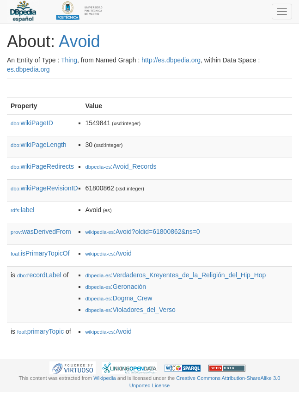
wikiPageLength (39, 144)
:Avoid (108, 253)
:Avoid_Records (121, 166)
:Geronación (115, 286)
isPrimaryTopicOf (40, 253)
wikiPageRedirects (42, 166)
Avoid (79, 41)
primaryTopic (40, 331)
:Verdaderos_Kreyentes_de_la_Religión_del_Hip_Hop (175, 275)
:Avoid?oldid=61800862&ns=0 (142, 231)
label (22, 210)
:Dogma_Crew (119, 298)
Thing (69, 60)
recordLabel (39, 275)
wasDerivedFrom (41, 231)
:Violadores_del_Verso (130, 309)
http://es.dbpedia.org (171, 60)
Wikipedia (104, 378)
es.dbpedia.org (28, 69)
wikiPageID (32, 123)
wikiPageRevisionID (44, 188)
